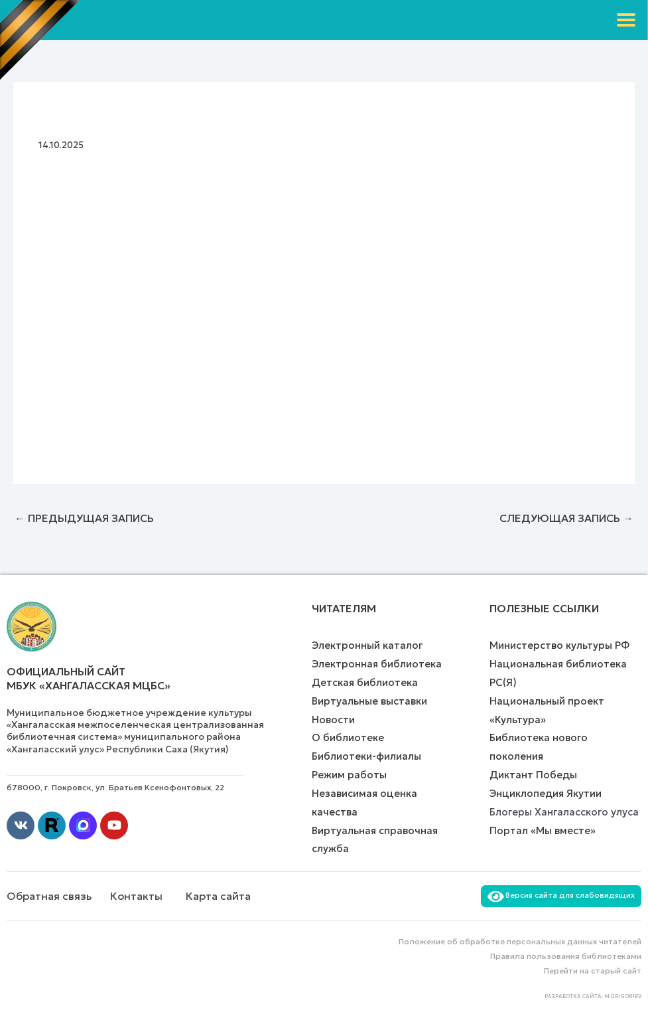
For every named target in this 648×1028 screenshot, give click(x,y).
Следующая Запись (566, 518)
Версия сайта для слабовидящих (561, 895)
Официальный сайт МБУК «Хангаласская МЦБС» (88, 678)
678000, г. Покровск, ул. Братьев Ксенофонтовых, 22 (115, 787)
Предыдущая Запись (84, 518)
